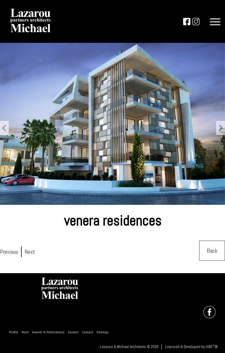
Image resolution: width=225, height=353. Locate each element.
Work (25, 332)
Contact (87, 332)
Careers (73, 332)
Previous (9, 252)
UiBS (209, 346)
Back (212, 251)
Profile (13, 332)
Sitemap (102, 332)
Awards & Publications (48, 332)
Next (30, 252)
